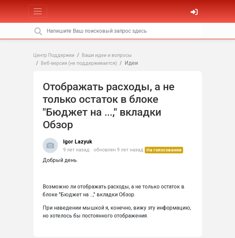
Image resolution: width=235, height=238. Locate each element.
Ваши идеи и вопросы (107, 55)
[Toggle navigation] (37, 11)
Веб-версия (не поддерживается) (79, 63)
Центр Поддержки (53, 55)
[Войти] (195, 13)
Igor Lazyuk (77, 142)
